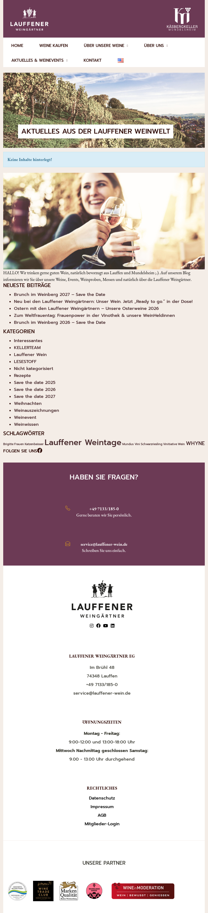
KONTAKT (93, 60)
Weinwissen (26, 424)
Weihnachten (28, 403)
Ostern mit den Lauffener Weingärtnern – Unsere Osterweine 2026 (86, 308)
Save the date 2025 (34, 382)
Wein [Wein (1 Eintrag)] (181, 444)
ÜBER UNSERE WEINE (106, 46)
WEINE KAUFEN (53, 46)
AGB (102, 815)
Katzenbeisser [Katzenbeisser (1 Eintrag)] (34, 444)
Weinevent (25, 417)
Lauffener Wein (30, 354)
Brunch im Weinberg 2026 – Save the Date (60, 322)
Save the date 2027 (34, 396)
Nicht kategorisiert (33, 368)
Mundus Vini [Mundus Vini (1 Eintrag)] (131, 444)
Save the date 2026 (35, 389)
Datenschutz (102, 798)
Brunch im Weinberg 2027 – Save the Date (59, 294)
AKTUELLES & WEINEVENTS (39, 60)
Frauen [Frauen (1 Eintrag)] (19, 444)
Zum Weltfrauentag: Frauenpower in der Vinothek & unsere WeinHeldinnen (94, 315)
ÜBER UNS (156, 46)
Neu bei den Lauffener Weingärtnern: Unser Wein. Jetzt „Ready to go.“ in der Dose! (103, 301)
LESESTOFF (25, 361)
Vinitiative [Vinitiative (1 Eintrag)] (170, 444)
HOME (17, 46)
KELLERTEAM (27, 347)
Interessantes (28, 341)
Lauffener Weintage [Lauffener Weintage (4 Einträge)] (83, 442)
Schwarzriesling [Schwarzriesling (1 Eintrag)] (151, 444)
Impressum (102, 807)
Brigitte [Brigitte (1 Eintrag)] (8, 444)
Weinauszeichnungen (36, 410)
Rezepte (22, 375)
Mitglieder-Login (102, 824)
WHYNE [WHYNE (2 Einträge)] (195, 443)
